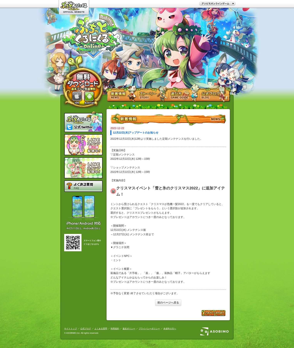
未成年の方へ (169, 328)
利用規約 (115, 328)
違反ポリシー (129, 328)
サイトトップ (70, 328)
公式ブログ (85, 328)
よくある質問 (100, 328)
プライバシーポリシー (149, 328)
